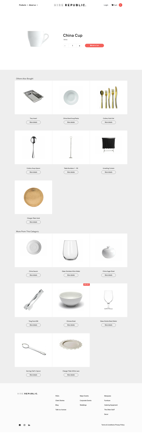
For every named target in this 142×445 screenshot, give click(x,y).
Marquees (108, 407)
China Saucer (33, 279)
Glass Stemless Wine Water (71, 279)
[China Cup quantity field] (72, 45)
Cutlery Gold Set (108, 120)
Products (22, 5)
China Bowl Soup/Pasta (71, 120)
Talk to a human (61, 422)
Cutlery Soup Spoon (33, 172)
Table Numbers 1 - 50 (71, 172)
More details (33, 124)
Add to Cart (94, 45)
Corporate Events (86, 412)
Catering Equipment (111, 417)
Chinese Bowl (71, 331)
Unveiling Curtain (108, 172)
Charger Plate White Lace (71, 382)
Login (106, 5)
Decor (106, 427)
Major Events (84, 407)
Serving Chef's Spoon (33, 382)
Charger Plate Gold (33, 224)
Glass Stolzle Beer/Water (108, 331)
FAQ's (57, 407)
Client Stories (60, 412)
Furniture (108, 412)
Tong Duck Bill (33, 331)
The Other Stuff (110, 422)
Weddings (83, 417)
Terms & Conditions (108, 437)
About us (32, 5)
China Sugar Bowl (108, 279)
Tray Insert (33, 120)
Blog (57, 417)
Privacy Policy (119, 437)
